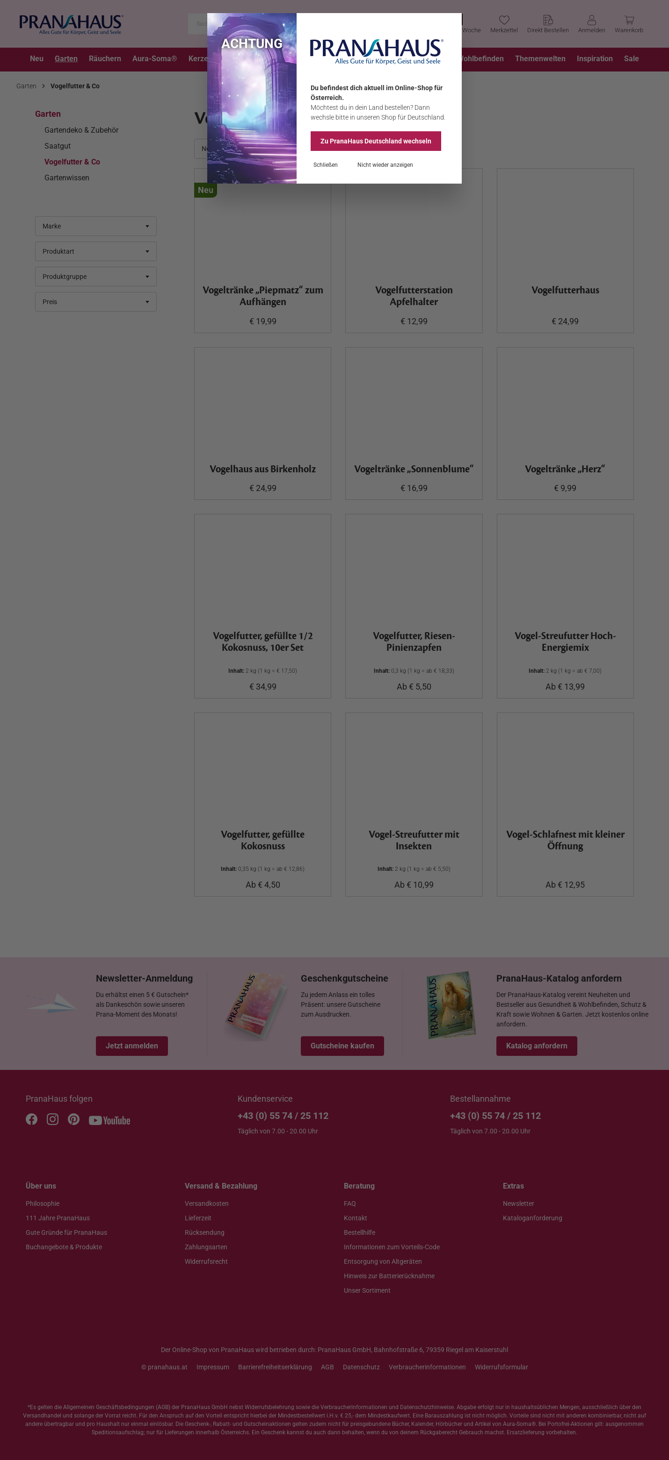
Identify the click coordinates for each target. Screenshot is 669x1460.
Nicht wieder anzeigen (385, 165)
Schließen (325, 165)
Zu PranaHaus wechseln (375, 141)
